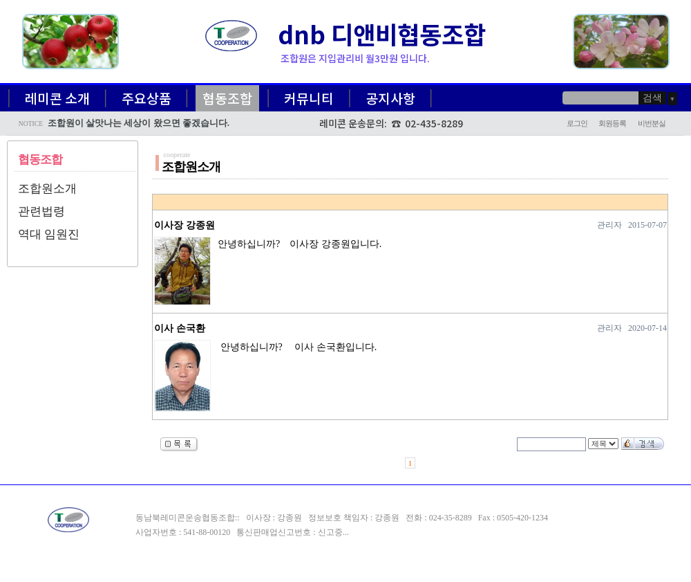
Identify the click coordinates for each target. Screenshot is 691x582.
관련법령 (41, 211)
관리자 (609, 225)
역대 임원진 (48, 234)
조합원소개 (47, 188)
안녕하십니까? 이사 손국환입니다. (295, 347)
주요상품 (146, 98)
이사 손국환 (179, 328)
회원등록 (612, 123)
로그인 (577, 123)
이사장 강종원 (184, 225)
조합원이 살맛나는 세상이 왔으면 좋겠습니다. (138, 123)
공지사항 (390, 98)
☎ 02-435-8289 (427, 123)
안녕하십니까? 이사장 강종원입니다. (297, 244)
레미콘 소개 (57, 98)
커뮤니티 (309, 98)
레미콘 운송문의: (355, 123)
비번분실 (651, 123)
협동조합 (227, 98)
